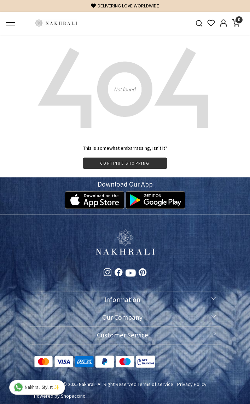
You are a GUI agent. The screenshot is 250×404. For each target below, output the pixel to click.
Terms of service (155, 384)
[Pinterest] (142, 273)
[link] (199, 23)
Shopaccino (73, 396)
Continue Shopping (125, 163)
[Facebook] (118, 273)
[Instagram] (107, 273)
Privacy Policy (192, 384)
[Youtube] (130, 274)
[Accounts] (223, 23)
